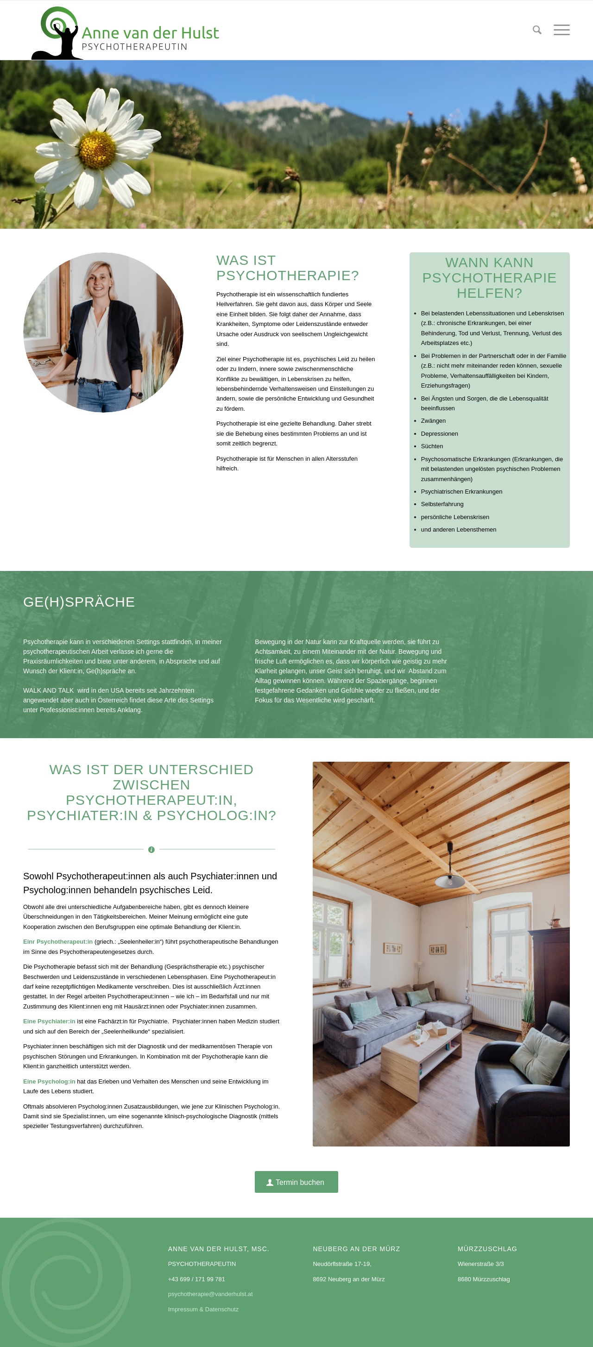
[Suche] (537, 30)
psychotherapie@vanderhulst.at (210, 1294)
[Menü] (559, 30)
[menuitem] (537, 30)
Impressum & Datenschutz (203, 1309)
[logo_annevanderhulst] (126, 30)
